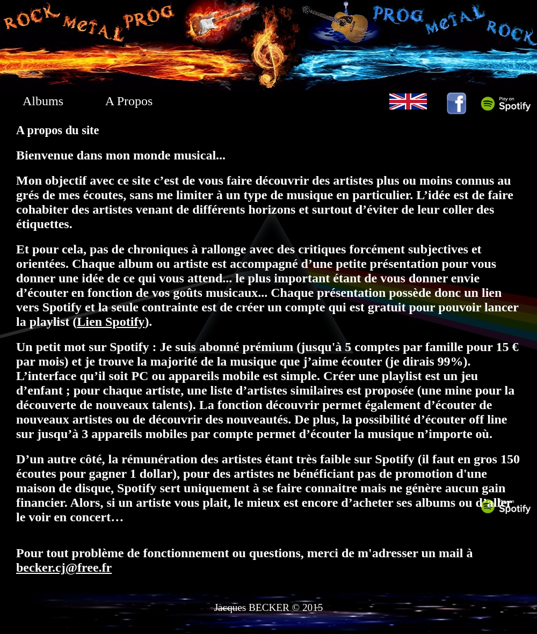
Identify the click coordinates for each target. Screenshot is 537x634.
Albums (43, 101)
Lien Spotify (110, 322)
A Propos (129, 101)
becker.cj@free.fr (64, 567)
